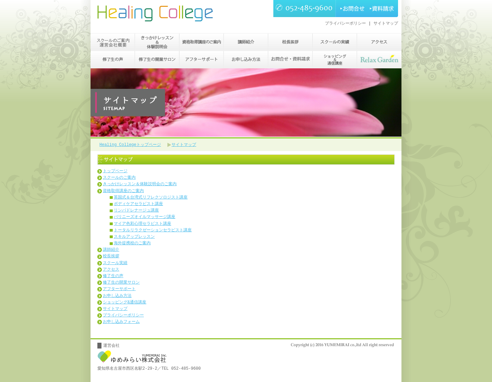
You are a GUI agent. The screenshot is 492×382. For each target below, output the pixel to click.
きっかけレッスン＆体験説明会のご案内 (140, 185)
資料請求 (382, 8)
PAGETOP (376, 334)
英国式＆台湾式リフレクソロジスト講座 (151, 198)
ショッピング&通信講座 (124, 303)
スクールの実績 (335, 42)
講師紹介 (246, 42)
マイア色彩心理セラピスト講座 (142, 225)
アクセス (379, 42)
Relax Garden (379, 60)
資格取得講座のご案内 (201, 42)
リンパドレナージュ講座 (136, 211)
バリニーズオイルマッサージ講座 (144, 218)
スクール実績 (115, 264)
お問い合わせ (290, 60)
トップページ (115, 172)
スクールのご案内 (113, 42)
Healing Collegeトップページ (130, 145)
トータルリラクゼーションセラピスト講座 (153, 231)
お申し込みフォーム (121, 323)
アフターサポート (201, 60)
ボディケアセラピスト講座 (138, 205)
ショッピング (335, 60)
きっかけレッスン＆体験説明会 (157, 42)
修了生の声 (113, 60)
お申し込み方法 (246, 60)
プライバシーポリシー (345, 23)
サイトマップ (385, 23)
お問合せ (351, 8)
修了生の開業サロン (157, 60)
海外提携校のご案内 (132, 244)
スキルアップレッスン (134, 238)
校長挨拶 (290, 42)
